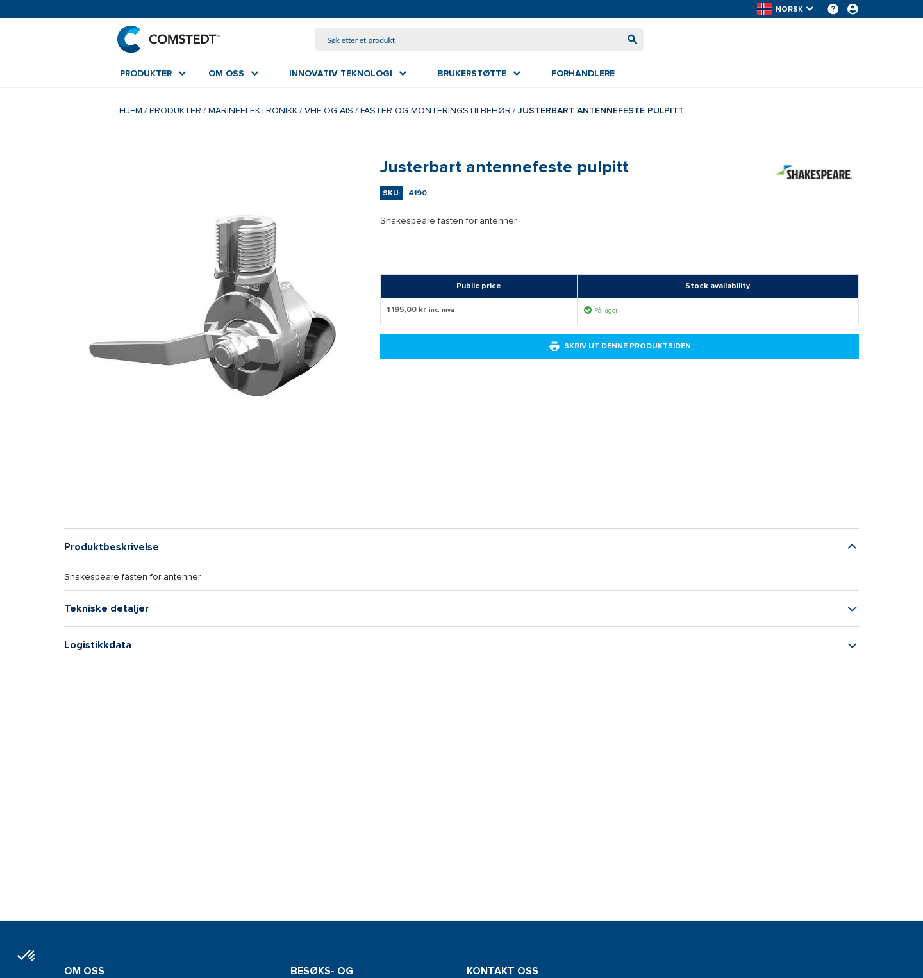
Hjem (130, 111)
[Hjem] (171, 40)
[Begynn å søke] (630, 40)
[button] (786, 9)
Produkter (175, 111)
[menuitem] (153, 74)
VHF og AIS (328, 111)
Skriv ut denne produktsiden (620, 348)
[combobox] (479, 40)
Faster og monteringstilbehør (435, 111)
